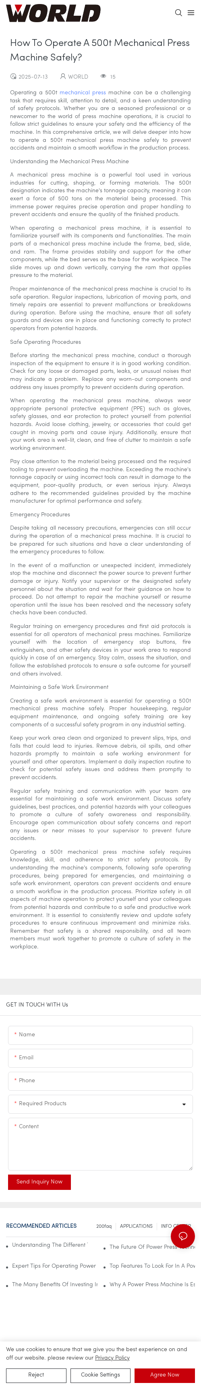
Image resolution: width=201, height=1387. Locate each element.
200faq (104, 1226)
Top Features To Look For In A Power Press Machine (152, 1266)
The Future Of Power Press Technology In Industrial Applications (152, 1247)
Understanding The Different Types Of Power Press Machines (50, 1245)
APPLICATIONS (136, 1226)
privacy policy (112, 1358)
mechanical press (83, 93)
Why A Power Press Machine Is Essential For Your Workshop (152, 1285)
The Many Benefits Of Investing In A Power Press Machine (54, 1285)
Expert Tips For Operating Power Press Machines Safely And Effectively (54, 1266)
